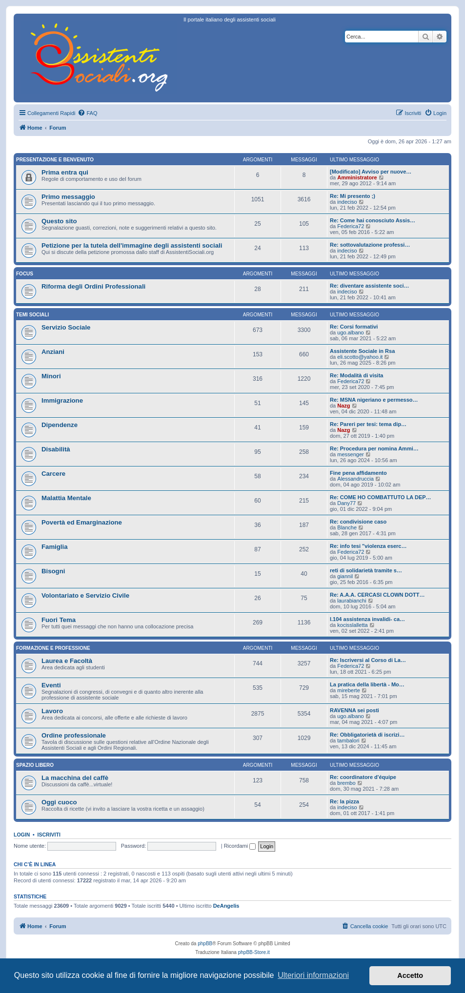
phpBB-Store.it (254, 952)
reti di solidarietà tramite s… (366, 570)
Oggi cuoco (59, 802)
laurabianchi (351, 601)
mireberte (348, 690)
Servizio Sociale (65, 327)
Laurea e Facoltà (66, 660)
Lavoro (52, 711)
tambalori (348, 740)
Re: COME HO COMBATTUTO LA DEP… (380, 497)
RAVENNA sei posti (354, 710)
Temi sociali (32, 314)
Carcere (53, 473)
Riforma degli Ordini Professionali (93, 286)
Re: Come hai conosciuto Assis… (372, 220)
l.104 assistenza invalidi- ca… (367, 619)
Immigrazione (62, 400)
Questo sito (59, 221)
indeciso (347, 202)
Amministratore (357, 177)
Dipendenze (59, 424)
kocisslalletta (352, 625)
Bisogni (53, 571)
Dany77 (346, 503)
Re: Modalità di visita (356, 375)
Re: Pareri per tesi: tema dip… (368, 424)
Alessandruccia (355, 479)
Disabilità (55, 449)
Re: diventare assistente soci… (369, 286)
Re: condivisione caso (358, 522)
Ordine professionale (73, 735)
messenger (350, 454)
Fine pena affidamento (358, 473)
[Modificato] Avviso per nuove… (370, 172)
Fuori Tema (58, 619)
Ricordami (240, 846)
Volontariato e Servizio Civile (85, 595)
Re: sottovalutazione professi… (370, 245)
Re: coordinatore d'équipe (363, 777)
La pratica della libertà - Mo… (367, 684)
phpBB (205, 943)
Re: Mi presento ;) (352, 196)
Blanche (347, 527)
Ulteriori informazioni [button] (313, 975)
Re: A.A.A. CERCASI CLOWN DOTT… (377, 595)
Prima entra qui (64, 172)
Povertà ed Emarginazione (81, 522)
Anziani (52, 351)
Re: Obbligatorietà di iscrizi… (367, 735)
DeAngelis (226, 906)
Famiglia (54, 546)
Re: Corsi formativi (354, 327)
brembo (346, 783)
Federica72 (350, 226)
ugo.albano (350, 332)
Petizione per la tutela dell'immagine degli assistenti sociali (131, 245)
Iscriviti (49, 834)
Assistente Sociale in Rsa (362, 351)
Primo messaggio (68, 196)
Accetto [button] (410, 975)
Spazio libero (35, 765)
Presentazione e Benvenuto (55, 159)
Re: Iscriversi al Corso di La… (368, 660)
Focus (24, 273)
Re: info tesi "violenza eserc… (368, 546)
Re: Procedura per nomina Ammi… (374, 448)
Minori (51, 376)
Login (22, 834)
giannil (345, 576)
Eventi (51, 685)
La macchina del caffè (74, 777)
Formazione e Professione (53, 648)
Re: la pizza (344, 801)
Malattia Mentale (66, 498)
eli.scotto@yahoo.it (360, 357)
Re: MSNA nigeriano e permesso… (374, 400)
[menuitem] (87, 113)
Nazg (343, 406)
